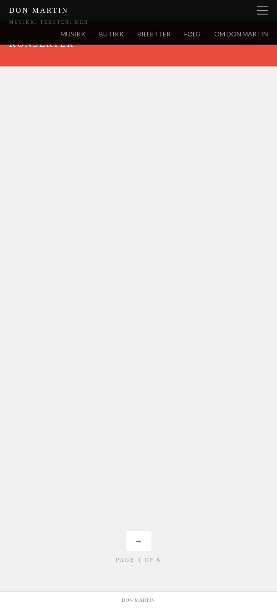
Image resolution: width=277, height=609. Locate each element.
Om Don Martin (241, 34)
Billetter (154, 34)
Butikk (111, 34)
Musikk (73, 34)
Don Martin (39, 10)
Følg (192, 34)
